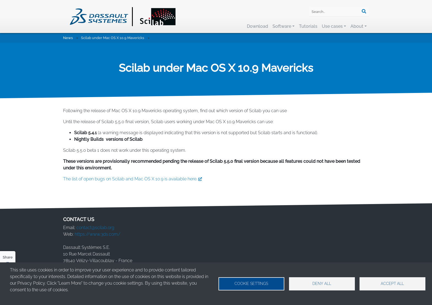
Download (257, 26)
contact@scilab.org (95, 227)
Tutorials (308, 26)
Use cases (332, 26)
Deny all (321, 283)
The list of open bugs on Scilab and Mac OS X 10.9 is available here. (133, 179)
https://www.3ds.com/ (97, 234)
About (356, 26)
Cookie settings (251, 283)
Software (281, 26)
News (68, 38)
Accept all (392, 283)
